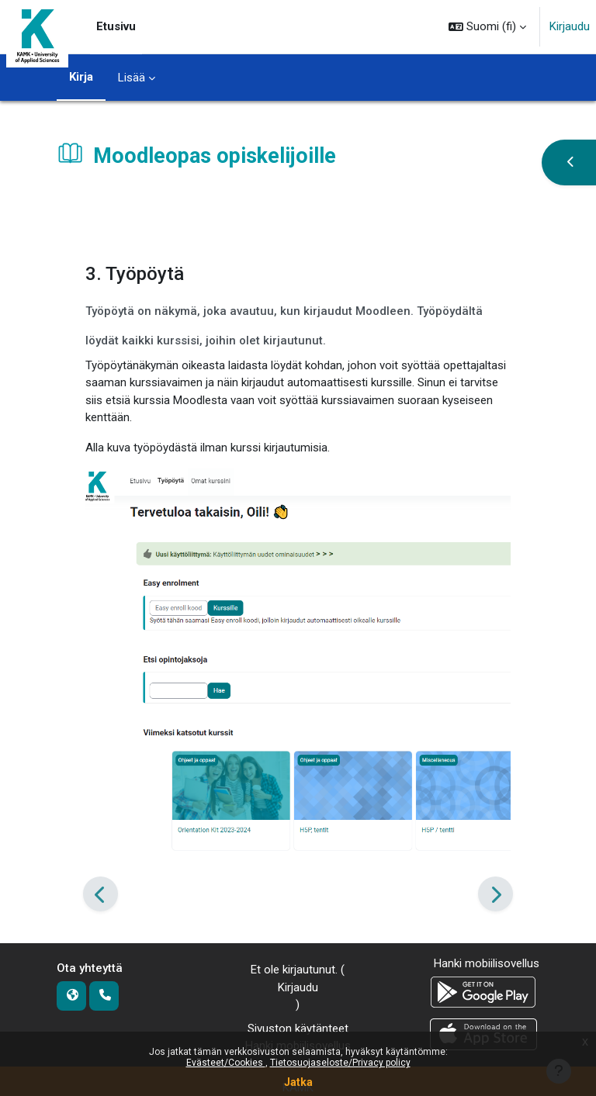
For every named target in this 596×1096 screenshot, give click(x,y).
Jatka (298, 1082)
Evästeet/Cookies (225, 1062)
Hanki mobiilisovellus (486, 963)
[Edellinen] (100, 893)
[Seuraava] (495, 893)
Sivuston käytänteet (298, 1028)
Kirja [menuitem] (81, 77)
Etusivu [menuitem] (116, 26)
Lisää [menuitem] (131, 78)
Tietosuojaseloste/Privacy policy (340, 1062)
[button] (487, 27)
